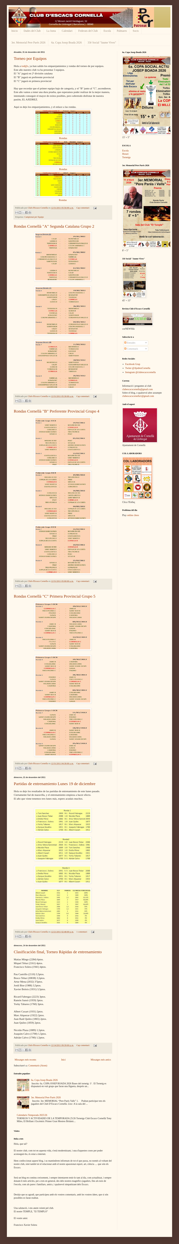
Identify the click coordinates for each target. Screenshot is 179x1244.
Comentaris (131, 349)
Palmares (122, 30)
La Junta (51, 30)
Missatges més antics (101, 1059)
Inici (63, 1059)
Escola (107, 30)
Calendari (67, 30)
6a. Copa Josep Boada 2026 (66, 42)
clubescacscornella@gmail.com (137, 389)
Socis (136, 30)
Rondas (63, 138)
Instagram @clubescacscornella (140, 372)
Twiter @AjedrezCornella (137, 368)
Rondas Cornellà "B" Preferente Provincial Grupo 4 (56, 411)
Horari (125, 154)
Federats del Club (88, 30)
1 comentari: (82, 932)
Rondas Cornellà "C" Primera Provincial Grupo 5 (54, 596)
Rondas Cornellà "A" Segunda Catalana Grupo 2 (54, 226)
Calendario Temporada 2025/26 (32, 1115)
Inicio (14, 30)
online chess (133, 515)
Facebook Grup (132, 364)
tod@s (24, 66)
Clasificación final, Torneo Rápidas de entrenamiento (58, 952)
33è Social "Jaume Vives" (102, 42)
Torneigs (126, 157)
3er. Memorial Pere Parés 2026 (28, 42)
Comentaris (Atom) (37, 1065)
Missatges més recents (25, 1059)
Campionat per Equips (34, 217)
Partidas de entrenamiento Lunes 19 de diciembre (55, 783)
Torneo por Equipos (30, 58)
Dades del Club (32, 30)
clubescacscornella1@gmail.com (138, 396)
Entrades (129, 342)
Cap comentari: (83, 208)
